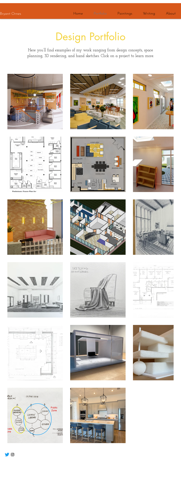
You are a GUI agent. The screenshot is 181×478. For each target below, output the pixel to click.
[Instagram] (12, 454)
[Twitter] (7, 454)
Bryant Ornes (10, 14)
